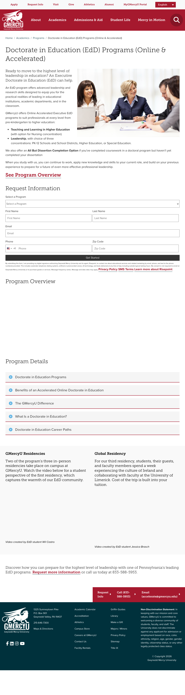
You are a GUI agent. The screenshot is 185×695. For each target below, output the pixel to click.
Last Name (98, 211)
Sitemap (115, 641)
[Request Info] (104, 594)
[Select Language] (165, 5)
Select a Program (15, 197)
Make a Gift (117, 622)
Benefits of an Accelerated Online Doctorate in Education (59, 390)
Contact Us (81, 641)
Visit (56, 4)
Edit (4, 651)
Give (71, 4)
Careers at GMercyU (85, 635)
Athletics (89, 4)
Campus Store (82, 629)
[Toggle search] (176, 20)
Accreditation (82, 616)
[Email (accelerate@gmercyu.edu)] (161, 594)
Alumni (109, 4)
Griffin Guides (118, 609)
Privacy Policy (107, 269)
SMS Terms (126, 269)
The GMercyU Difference (34, 403)
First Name (11, 211)
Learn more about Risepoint (153, 269)
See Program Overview (33, 175)
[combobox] (92, 204)
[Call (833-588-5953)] (126, 594)
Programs (38, 38)
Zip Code (97, 242)
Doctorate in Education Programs (40, 377)
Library (114, 616)
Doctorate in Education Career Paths (43, 429)
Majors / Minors (119, 629)
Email (8, 226)
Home (9, 38)
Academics (22, 38)
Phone (9, 242)
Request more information (56, 572)
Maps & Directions (43, 629)
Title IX (114, 648)
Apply (14, 4)
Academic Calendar (85, 609)
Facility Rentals (82, 648)
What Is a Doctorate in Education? (41, 416)
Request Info (35, 4)
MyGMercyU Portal (135, 4)
